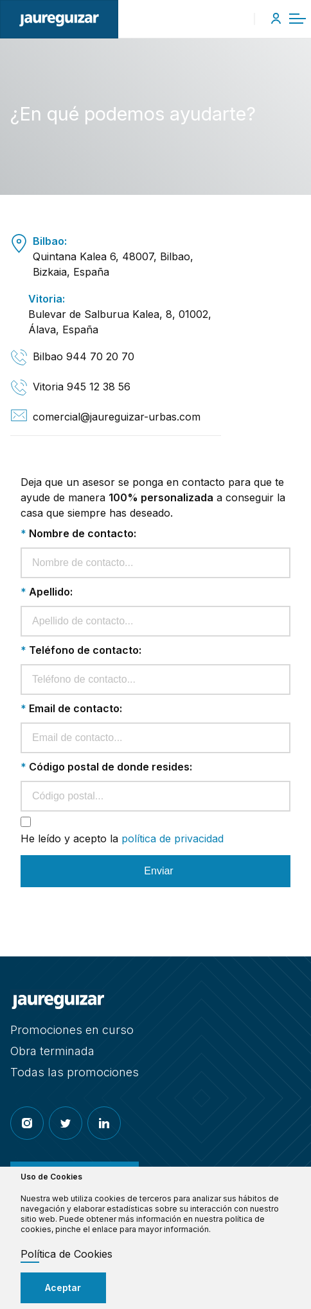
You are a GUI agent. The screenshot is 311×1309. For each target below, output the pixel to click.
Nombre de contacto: (78, 533)
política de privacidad (172, 838)
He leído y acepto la (122, 838)
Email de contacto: (71, 708)
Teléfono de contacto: (81, 650)
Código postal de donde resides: (106, 766)
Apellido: (47, 591)
